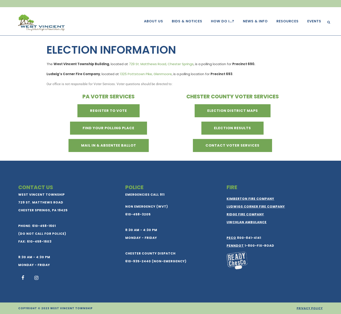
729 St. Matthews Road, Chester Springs (161, 64)
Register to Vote (108, 110)
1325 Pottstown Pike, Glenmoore (146, 74)
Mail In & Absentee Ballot (108, 145)
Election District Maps (232, 110)
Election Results (232, 128)
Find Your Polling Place (108, 128)
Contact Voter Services (232, 145)
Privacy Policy (310, 308)
